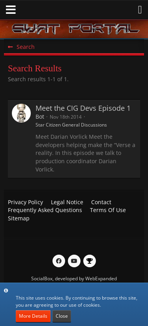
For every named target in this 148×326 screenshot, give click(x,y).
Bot (40, 116)
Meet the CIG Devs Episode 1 (83, 108)
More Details (33, 316)
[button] (11, 10)
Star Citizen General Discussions (71, 124)
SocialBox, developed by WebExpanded (74, 278)
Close (62, 316)
